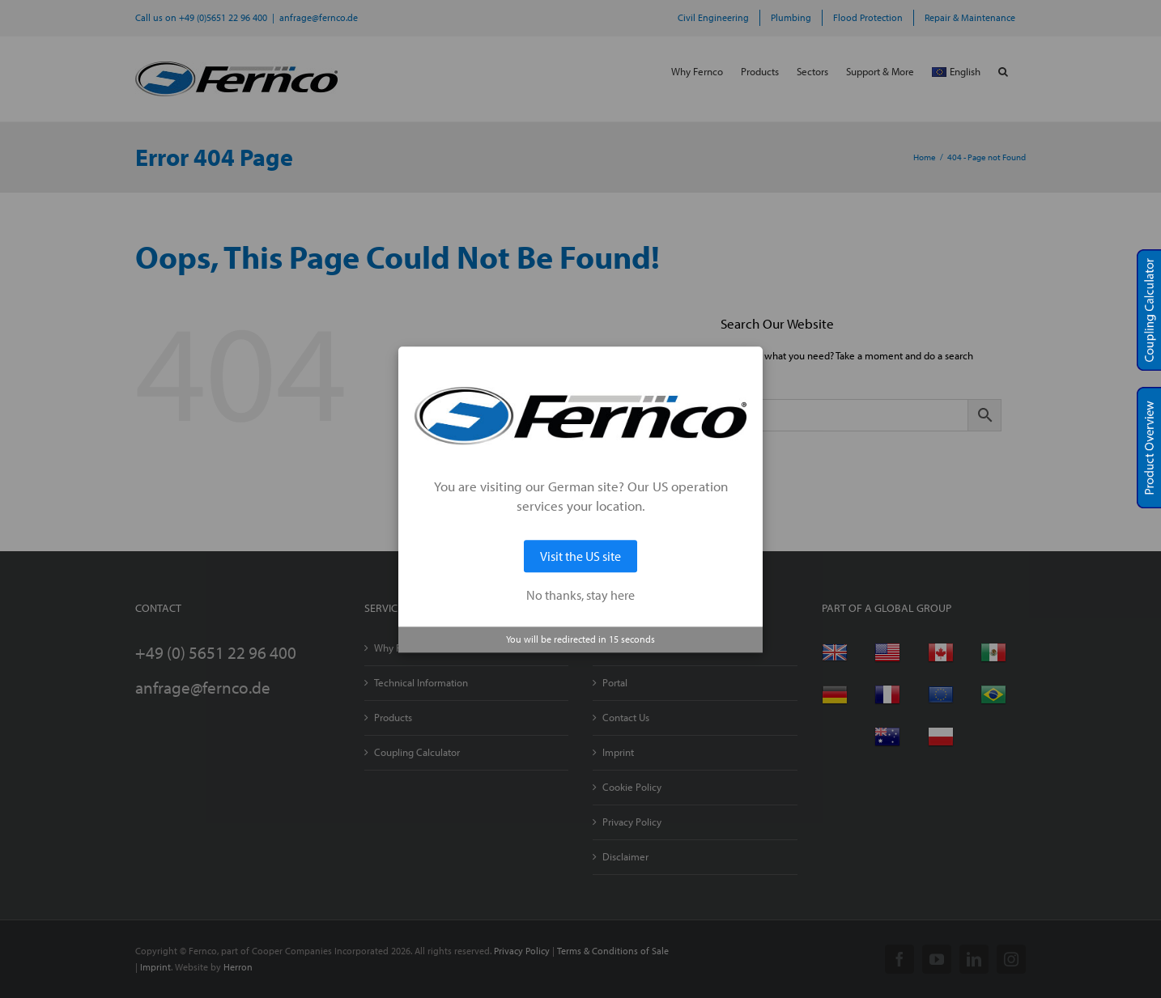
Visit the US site (580, 556)
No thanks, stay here (580, 594)
